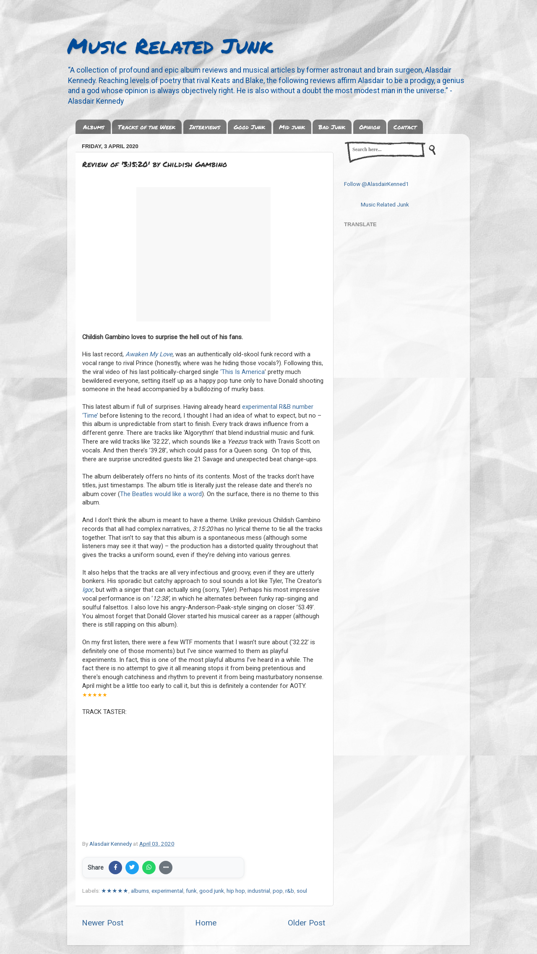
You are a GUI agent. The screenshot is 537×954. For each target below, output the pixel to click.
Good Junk (249, 127)
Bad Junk (331, 127)
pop (278, 890)
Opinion (369, 127)
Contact (405, 127)
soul (302, 890)
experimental (167, 890)
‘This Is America (242, 372)
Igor (87, 589)
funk (191, 890)
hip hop (236, 890)
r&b (289, 890)
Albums (93, 127)
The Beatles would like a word (161, 494)
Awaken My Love (148, 354)
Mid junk (292, 127)
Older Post (306, 923)
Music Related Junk (170, 45)
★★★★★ (114, 890)
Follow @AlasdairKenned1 (376, 183)
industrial (259, 890)
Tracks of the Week (146, 127)
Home (205, 923)
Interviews (204, 127)
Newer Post (102, 923)
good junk (211, 890)
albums (140, 890)
